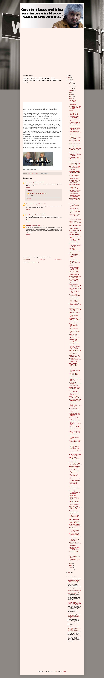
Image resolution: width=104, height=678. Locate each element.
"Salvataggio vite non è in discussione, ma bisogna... (75, 467)
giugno (70, 96)
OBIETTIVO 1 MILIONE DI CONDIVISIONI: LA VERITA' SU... (74, 168)
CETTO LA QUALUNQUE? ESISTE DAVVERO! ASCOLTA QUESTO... (75, 227)
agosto (70, 92)
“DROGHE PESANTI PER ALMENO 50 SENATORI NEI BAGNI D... (75, 360)
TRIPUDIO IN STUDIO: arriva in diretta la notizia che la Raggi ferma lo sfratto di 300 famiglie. (74, 604)
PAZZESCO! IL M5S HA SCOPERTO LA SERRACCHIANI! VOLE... (74, 314)
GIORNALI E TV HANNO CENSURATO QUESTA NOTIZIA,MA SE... (74, 163)
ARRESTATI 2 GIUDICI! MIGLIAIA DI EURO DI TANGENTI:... (75, 309)
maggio (71, 98)
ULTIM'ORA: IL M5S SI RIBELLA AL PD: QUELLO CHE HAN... (74, 336)
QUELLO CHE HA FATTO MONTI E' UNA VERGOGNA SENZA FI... (75, 324)
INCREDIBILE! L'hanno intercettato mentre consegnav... (74, 516)
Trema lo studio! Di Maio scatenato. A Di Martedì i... (74, 172)
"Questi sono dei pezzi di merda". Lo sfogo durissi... (75, 397)
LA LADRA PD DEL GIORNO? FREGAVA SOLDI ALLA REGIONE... (74, 256)
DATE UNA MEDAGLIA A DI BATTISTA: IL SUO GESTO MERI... (75, 401)
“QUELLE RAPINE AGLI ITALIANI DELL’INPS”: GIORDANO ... (75, 137)
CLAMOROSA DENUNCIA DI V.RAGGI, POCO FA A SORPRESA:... (75, 107)
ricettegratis (29, 214)
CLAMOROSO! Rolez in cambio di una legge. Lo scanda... (74, 556)
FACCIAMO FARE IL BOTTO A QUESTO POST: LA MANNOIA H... (74, 210)
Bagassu (28, 182)
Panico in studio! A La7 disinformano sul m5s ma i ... (75, 428)
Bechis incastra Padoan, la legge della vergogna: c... (74, 525)
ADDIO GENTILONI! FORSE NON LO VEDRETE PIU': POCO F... (74, 365)
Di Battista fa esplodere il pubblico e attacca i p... (74, 479)
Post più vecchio (57, 259)
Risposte (30, 190)
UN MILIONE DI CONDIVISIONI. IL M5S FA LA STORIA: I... (75, 384)
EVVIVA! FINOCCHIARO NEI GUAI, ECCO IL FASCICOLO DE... (75, 192)
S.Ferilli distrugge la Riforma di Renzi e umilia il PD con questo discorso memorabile (74, 592)
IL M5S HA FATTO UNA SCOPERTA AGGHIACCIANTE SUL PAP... (75, 423)
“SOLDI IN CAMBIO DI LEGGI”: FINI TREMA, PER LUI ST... (74, 145)
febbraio (71, 567)
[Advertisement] (35, 38)
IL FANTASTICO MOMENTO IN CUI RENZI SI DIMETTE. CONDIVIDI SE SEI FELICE (74, 580)
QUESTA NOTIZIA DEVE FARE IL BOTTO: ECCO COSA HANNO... (75, 200)
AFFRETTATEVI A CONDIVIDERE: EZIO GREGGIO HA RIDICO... (75, 463)
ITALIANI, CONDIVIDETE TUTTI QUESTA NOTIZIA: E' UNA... (75, 231)
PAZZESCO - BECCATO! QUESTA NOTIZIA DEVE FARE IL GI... (74, 181)
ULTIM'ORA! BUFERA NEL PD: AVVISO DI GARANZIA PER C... (74, 548)
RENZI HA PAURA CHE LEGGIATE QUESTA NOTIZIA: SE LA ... (74, 241)
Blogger (64, 671)
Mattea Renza (29, 203)
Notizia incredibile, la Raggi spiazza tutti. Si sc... (75, 141)
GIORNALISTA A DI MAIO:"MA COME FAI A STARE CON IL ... (75, 507)
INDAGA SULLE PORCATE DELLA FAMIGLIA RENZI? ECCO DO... (74, 529)
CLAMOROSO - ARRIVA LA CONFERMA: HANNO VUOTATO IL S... (74, 118)
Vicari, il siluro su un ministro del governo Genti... (74, 512)
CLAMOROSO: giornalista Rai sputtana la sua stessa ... (75, 159)
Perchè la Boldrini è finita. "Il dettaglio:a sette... (74, 196)
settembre (71, 90)
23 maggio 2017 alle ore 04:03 (38, 214)
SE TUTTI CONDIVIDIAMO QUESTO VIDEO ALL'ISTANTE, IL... (74, 112)
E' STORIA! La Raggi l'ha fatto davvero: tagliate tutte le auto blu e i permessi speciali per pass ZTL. (74, 616)
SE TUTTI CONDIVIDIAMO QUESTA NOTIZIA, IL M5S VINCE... (74, 392)
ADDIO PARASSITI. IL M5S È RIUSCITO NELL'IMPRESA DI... (74, 273)
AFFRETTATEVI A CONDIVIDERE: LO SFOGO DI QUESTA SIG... (74, 497)
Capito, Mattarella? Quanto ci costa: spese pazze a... (74, 560)
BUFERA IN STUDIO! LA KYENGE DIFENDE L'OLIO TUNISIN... (74, 503)
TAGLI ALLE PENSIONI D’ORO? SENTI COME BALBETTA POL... (74, 177)
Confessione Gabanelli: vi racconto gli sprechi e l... (74, 215)
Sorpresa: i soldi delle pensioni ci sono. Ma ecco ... (75, 222)
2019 (69, 77)
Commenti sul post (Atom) (33, 262)
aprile (70, 563)
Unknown (28, 225)
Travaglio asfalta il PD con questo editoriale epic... (74, 552)
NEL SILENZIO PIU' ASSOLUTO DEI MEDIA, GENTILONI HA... (74, 262)
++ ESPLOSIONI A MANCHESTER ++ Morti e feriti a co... (75, 405)
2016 (69, 572)
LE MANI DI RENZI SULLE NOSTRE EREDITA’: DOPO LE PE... (74, 330)
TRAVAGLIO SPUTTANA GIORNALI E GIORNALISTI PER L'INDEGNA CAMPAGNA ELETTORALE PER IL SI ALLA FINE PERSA (74, 630)
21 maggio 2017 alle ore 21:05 (36, 182)
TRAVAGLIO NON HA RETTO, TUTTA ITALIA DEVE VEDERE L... (75, 305)
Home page (42, 259)
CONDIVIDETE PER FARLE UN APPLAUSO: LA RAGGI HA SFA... (75, 285)
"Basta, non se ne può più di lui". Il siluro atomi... (75, 277)
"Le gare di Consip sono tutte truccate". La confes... (75, 455)
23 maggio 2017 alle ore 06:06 (37, 225)
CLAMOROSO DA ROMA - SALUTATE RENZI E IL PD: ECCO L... (75, 379)
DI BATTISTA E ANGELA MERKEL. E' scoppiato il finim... (75, 236)
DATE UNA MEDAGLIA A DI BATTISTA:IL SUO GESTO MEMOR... (75, 150)
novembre (71, 86)
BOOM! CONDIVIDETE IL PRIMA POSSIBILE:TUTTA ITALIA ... (75, 290)
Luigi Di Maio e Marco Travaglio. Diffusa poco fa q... (75, 133)
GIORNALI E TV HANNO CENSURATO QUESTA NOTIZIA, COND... (74, 442)
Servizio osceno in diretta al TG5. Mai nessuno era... (75, 451)
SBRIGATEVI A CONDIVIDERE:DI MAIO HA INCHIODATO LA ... (75, 250)
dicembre (71, 83)
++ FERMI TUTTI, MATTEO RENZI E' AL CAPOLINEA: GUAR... (74, 459)
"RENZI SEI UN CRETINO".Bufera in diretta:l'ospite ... (74, 539)
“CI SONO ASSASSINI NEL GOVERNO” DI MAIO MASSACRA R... (74, 535)
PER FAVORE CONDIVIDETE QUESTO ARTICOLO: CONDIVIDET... (74, 492)
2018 (69, 79)
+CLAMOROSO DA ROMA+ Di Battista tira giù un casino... (74, 281)
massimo (32, 193)
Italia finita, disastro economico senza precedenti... (73, 483)
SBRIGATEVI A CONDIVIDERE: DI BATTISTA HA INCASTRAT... (74, 102)
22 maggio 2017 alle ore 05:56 (40, 193)
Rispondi (28, 187)
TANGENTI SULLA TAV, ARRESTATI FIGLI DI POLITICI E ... (74, 124)
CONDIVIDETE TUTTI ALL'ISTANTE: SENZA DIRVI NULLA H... (74, 128)
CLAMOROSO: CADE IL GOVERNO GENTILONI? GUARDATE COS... (74, 186)
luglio (70, 94)
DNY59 (55, 671)
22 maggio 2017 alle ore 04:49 (39, 203)
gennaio (71, 569)
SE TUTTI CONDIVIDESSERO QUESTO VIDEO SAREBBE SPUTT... (74, 267)
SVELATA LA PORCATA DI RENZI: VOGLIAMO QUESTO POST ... (75, 154)
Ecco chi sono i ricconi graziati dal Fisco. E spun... (73, 476)
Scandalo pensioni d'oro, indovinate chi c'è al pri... (75, 356)
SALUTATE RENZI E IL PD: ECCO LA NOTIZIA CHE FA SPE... (75, 245)
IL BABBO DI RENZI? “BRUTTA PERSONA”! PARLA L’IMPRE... (74, 375)
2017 (69, 82)
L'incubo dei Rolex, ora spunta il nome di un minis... (74, 471)
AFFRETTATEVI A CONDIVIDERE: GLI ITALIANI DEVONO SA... (74, 204)
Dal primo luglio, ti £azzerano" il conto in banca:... (74, 410)
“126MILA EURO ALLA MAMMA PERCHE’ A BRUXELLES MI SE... (74, 433)
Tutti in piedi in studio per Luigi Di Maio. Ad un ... (74, 418)
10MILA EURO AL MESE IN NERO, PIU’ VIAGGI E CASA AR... (75, 544)
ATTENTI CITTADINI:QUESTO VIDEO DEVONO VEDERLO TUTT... (74, 346)
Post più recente (26, 259)
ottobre (70, 88)
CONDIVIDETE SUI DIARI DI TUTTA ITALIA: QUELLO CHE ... (75, 352)
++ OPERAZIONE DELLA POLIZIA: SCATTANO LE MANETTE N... (75, 320)
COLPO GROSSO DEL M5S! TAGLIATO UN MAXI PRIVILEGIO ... (74, 521)
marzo (70, 565)
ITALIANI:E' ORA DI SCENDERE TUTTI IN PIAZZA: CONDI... (74, 296)
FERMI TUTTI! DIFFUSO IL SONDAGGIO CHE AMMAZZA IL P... (74, 414)
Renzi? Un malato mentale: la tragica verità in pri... (74, 388)
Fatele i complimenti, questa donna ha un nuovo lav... (75, 487)
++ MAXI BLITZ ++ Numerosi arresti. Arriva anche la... (74, 370)
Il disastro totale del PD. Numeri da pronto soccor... (75, 218)
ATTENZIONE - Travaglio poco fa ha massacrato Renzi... (74, 437)
